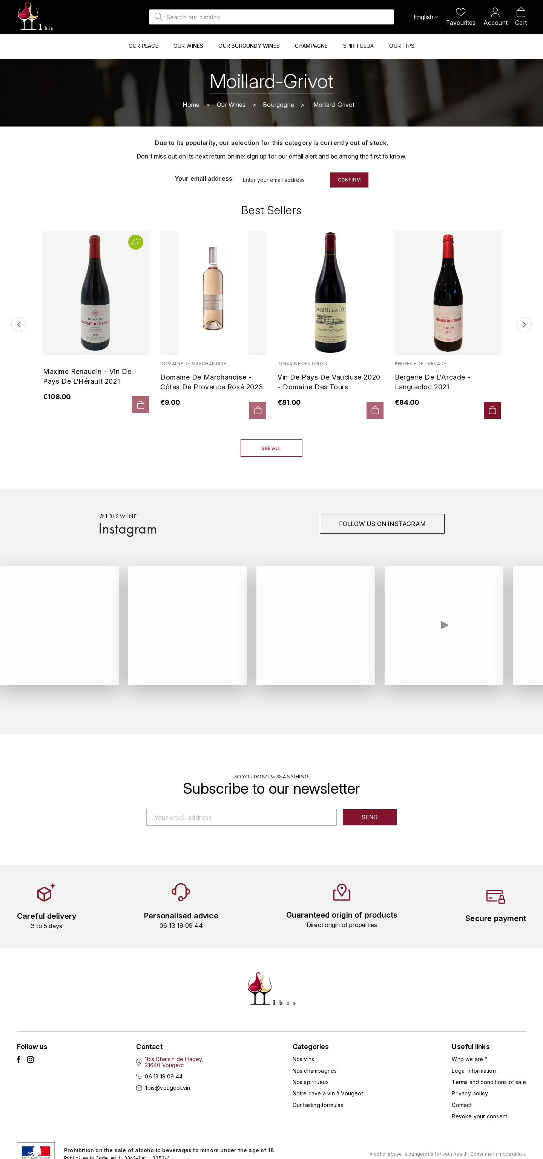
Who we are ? (469, 1059)
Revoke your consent (479, 1116)
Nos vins (303, 1059)
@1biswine (119, 516)
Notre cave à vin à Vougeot (328, 1093)
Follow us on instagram (382, 524)
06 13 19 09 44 (164, 1077)
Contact (461, 1105)
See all (271, 448)
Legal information (473, 1071)
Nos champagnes (315, 1071)
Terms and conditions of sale (489, 1082)
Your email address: (204, 179)
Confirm (349, 180)
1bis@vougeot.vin (167, 1088)
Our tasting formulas (318, 1105)
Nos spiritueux (311, 1082)
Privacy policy (470, 1093)
